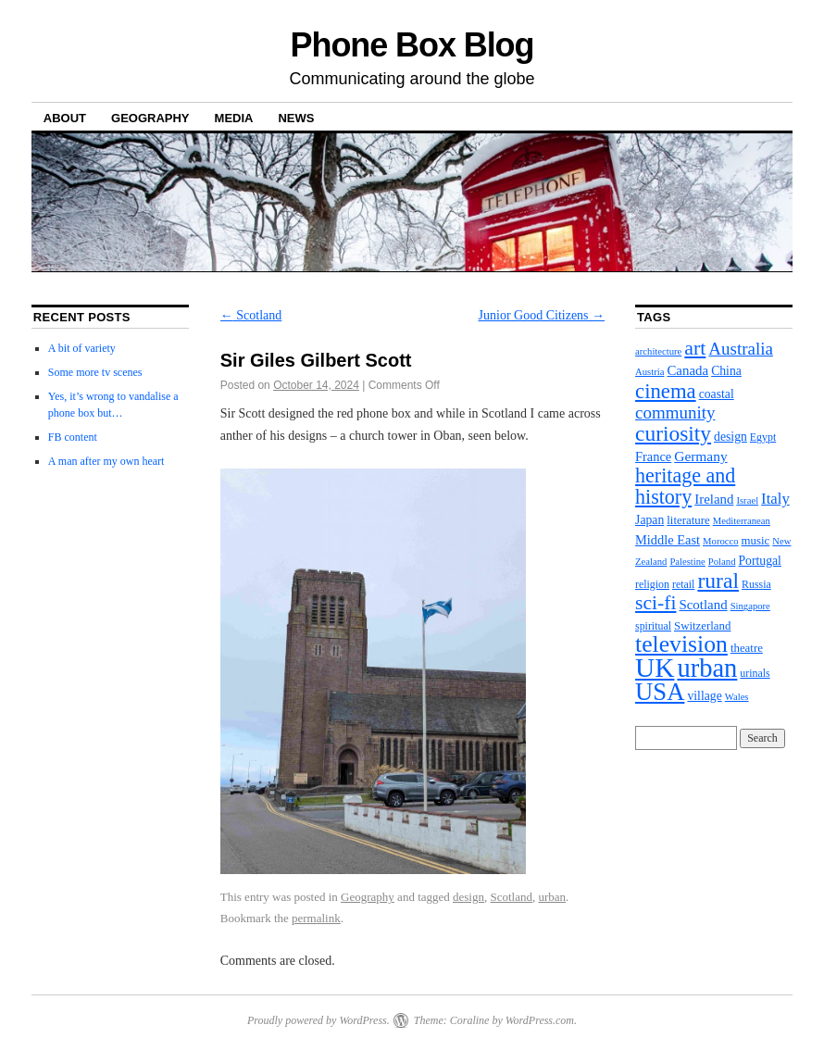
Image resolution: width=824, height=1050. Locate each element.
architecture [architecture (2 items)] (658, 351)
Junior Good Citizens (542, 315)
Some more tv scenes (95, 372)
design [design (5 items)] (730, 437)
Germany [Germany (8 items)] (700, 456)
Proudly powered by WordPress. (318, 1020)
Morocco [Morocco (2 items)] (720, 541)
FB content (72, 437)
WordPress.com (540, 1020)
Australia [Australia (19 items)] (740, 348)
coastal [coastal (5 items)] (716, 394)
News (296, 118)
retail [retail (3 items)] (683, 584)
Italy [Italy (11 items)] (775, 498)
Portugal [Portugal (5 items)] (759, 561)
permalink (316, 918)
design (468, 897)
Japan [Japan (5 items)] (649, 520)
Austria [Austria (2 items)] (649, 372)
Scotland (251, 315)
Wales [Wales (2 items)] (737, 697)
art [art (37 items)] (694, 348)
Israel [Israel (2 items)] (747, 500)
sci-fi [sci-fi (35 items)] (655, 603)
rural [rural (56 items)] (718, 581)
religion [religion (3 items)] (652, 584)
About (65, 118)
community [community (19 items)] (675, 412)
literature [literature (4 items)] (688, 520)
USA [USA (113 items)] (659, 692)
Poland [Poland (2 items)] (722, 561)
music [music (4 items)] (756, 540)
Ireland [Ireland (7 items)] (713, 499)
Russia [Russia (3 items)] (756, 584)
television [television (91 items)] (681, 644)
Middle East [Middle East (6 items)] (667, 539)
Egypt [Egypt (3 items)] (763, 437)
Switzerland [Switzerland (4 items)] (702, 625)
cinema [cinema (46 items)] (665, 391)
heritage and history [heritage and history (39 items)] (685, 486)
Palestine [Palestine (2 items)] (687, 561)
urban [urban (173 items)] (707, 668)
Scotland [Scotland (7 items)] (703, 604)
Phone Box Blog (412, 45)
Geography (150, 118)
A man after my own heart (106, 461)
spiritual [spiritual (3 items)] (653, 625)
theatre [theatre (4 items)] (746, 648)
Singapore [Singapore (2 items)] (750, 606)
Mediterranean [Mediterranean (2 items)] (741, 521)
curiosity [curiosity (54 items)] (673, 433)
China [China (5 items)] (726, 371)
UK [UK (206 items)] (654, 667)
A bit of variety (82, 348)
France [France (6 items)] (653, 456)
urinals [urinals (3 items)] (754, 673)
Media (234, 118)
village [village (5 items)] (704, 696)
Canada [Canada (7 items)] (687, 370)
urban (552, 897)
